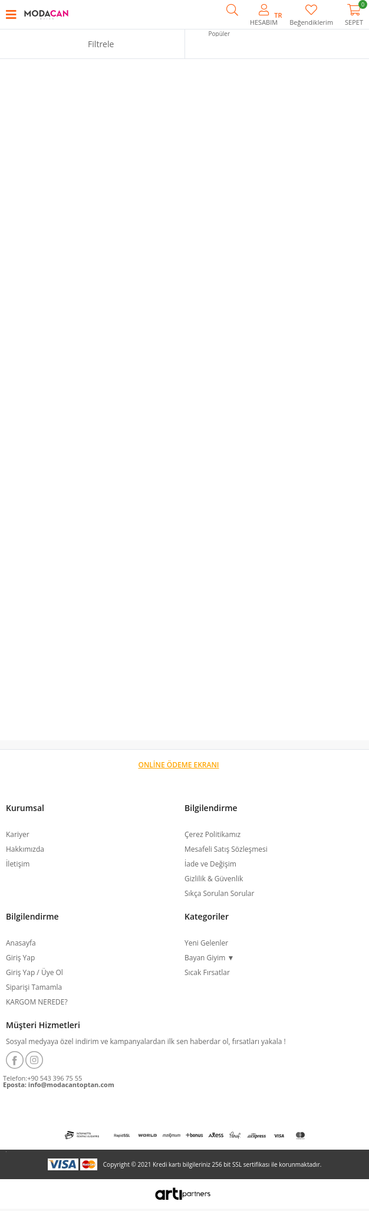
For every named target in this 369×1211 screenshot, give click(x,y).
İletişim (17, 864)
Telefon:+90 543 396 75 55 (42, 1078)
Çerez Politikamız (212, 834)
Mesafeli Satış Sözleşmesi (226, 849)
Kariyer (17, 834)
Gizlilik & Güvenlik (214, 879)
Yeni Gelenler (206, 943)
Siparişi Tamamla (34, 987)
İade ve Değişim (210, 864)
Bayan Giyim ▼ (209, 958)
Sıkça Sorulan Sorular (219, 893)
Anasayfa (21, 943)
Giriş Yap (20, 958)
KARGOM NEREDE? (37, 1002)
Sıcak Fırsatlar (207, 972)
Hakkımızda (25, 849)
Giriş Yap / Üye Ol (34, 972)
